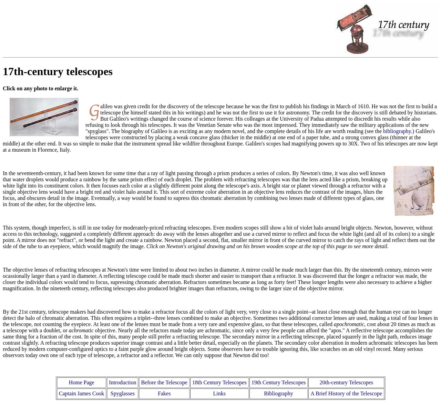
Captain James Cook (81, 393)
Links (219, 393)
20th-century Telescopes (346, 382)
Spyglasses (123, 393)
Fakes (164, 393)
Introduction (122, 382)
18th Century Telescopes (219, 382)
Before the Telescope (164, 382)
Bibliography (278, 393)
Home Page (81, 382)
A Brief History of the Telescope (346, 393)
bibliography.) (398, 131)
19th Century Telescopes (279, 382)
